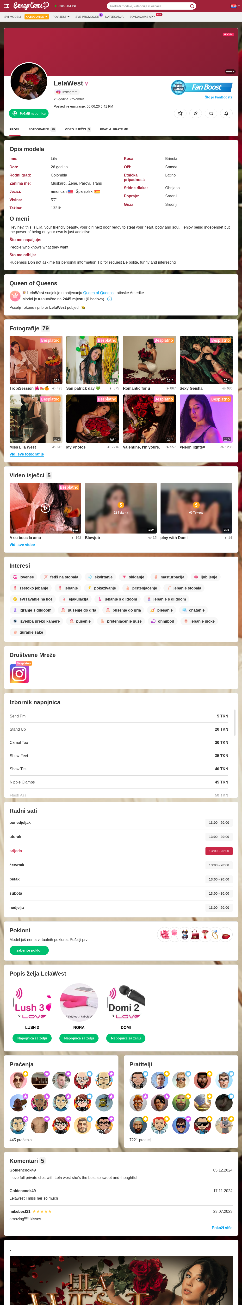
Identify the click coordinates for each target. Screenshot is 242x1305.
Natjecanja (114, 16)
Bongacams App (143, 16)
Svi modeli (12, 16)
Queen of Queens (98, 293)
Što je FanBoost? (218, 97)
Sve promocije (88, 16)
